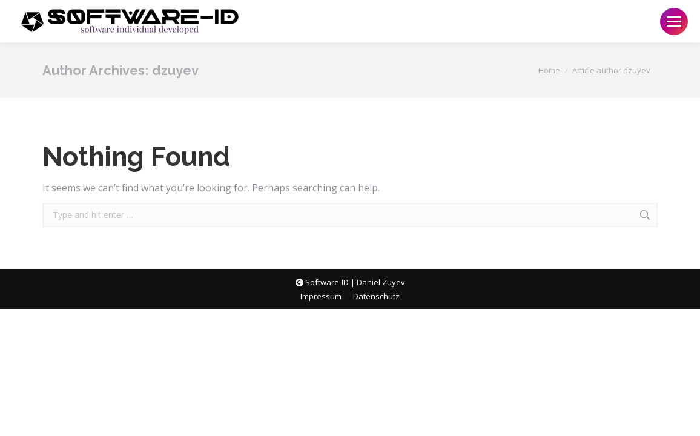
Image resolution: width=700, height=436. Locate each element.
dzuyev (175, 70)
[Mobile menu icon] (674, 21)
